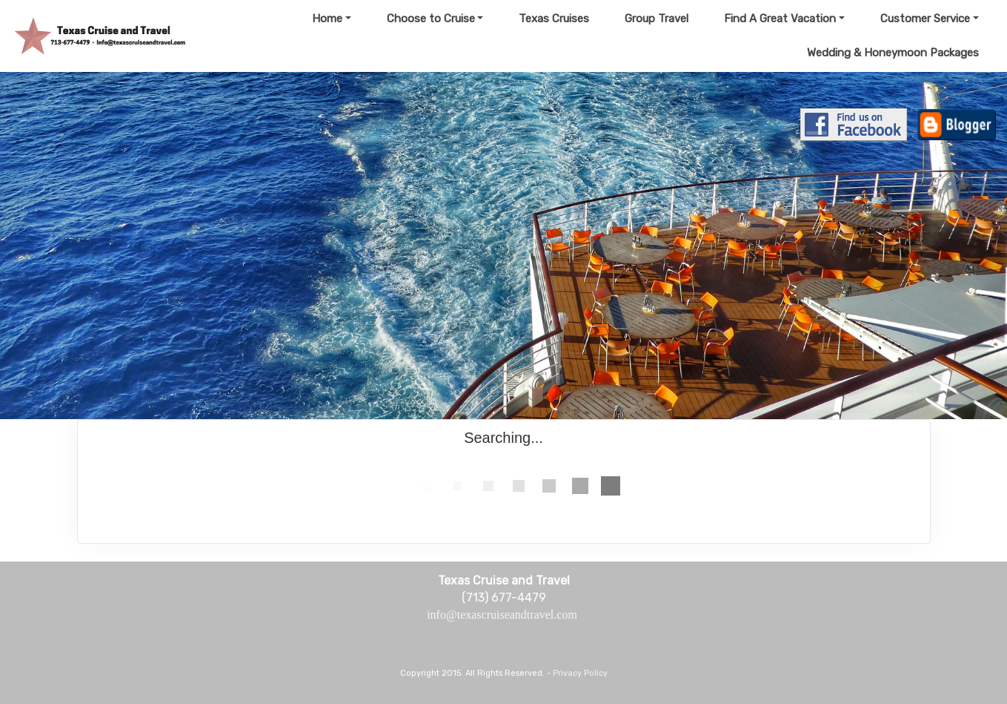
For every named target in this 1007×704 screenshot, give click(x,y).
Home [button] (327, 18)
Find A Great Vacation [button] (780, 18)
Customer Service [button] (925, 18)
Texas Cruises (554, 18)
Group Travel (656, 18)
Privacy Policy (580, 673)
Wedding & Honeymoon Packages (893, 52)
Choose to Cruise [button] (431, 18)
